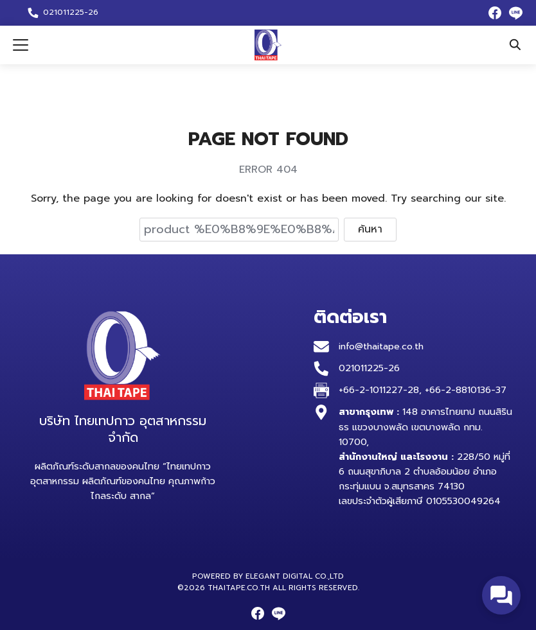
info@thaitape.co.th (383, 346)
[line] (515, 13)
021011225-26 (369, 368)
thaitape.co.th (239, 587)
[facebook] (495, 13)
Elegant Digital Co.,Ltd (295, 576)
